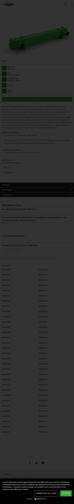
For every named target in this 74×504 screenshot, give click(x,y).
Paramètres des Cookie (46, 493)
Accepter (66, 493)
